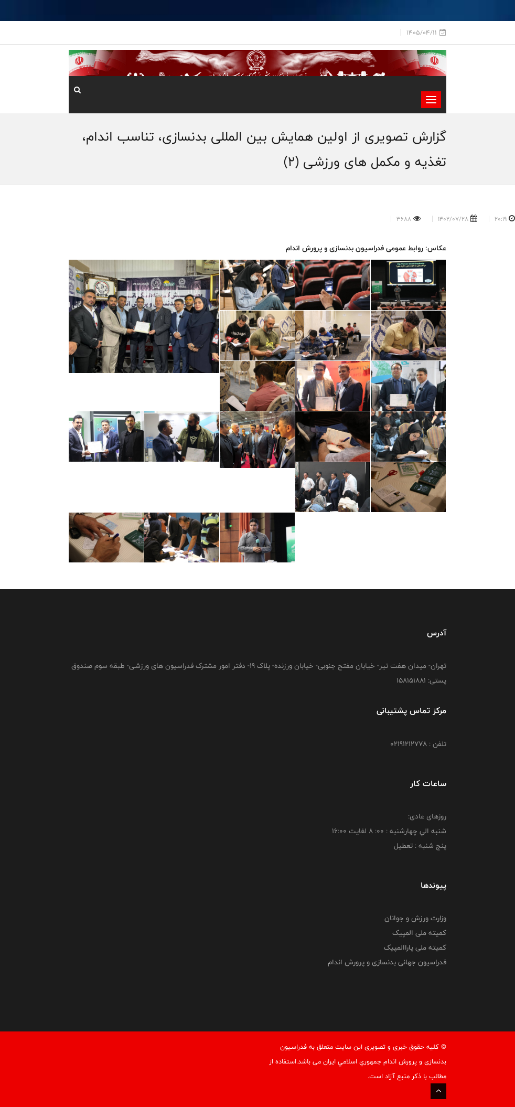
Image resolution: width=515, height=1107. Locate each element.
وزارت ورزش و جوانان (415, 918)
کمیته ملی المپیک (419, 933)
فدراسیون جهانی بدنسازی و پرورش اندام (387, 962)
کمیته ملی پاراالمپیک (415, 947)
